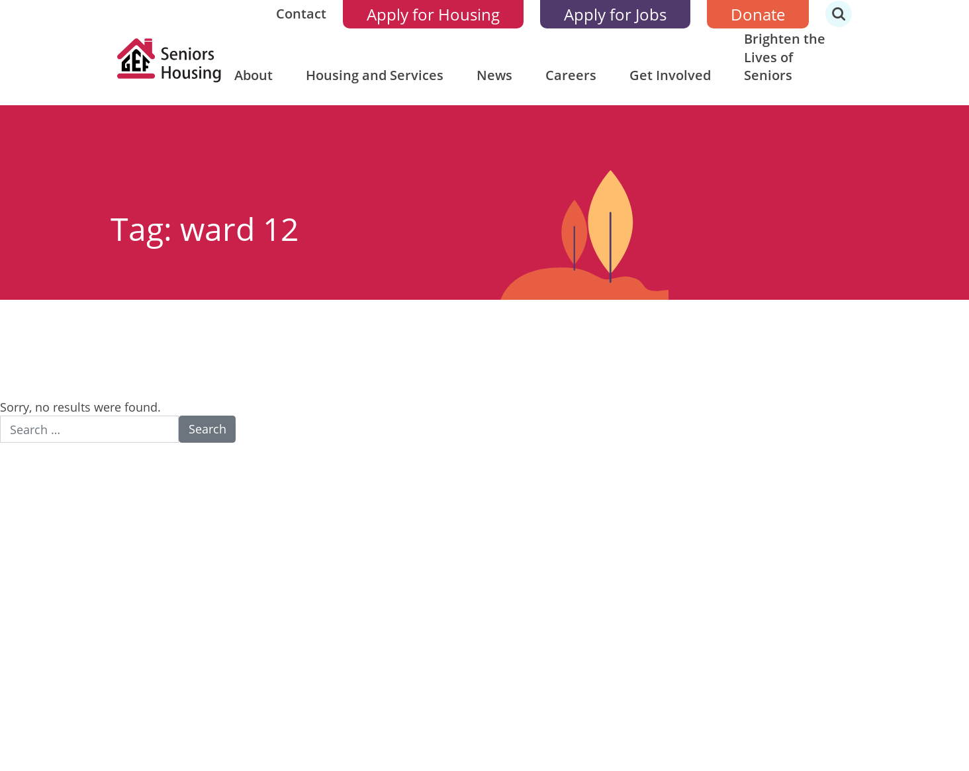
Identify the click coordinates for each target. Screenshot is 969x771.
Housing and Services (374, 75)
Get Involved (670, 75)
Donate (758, 14)
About (253, 75)
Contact (301, 14)
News (494, 75)
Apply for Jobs (615, 14)
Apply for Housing (433, 14)
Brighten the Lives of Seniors (784, 57)
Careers (570, 75)
